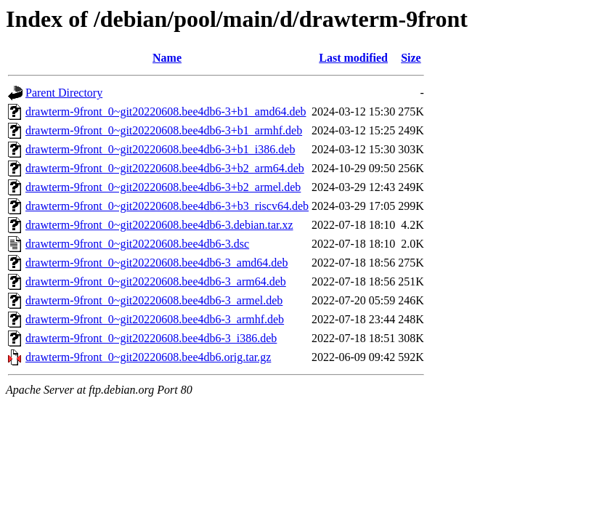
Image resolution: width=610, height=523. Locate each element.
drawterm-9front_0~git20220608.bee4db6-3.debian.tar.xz (159, 225)
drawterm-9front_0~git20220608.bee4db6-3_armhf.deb (154, 319)
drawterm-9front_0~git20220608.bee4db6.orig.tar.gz (148, 357)
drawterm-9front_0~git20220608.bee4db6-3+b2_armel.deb (163, 187)
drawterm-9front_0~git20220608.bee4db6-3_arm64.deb (155, 281)
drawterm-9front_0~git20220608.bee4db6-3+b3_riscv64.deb (167, 206)
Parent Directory (63, 92)
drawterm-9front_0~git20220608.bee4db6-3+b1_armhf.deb (163, 130)
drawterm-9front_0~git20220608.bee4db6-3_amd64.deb (156, 262)
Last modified (353, 58)
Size (411, 58)
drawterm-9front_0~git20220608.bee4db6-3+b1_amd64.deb (165, 111)
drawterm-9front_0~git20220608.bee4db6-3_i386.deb (151, 338)
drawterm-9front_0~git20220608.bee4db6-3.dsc (137, 244)
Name (167, 58)
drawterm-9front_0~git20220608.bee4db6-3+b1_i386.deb (160, 149)
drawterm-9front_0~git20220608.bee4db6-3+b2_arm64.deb (164, 168)
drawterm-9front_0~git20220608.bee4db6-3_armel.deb (153, 300)
